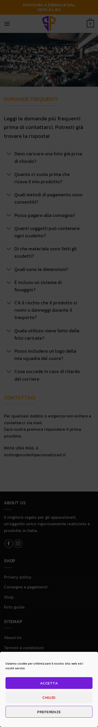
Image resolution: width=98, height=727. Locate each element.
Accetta (49, 683)
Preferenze (49, 712)
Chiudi (49, 697)
